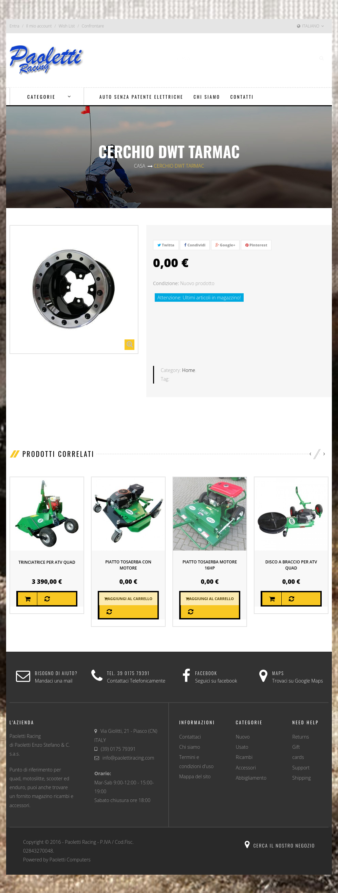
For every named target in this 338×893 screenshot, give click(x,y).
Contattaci (190, 736)
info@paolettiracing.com (128, 757)
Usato (242, 746)
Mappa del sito (195, 776)
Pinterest (256, 244)
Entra (14, 26)
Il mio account (39, 26)
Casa (139, 166)
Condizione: (166, 283)
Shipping (301, 777)
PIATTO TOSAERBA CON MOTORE (128, 564)
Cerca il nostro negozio (280, 844)
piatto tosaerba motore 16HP (210, 564)
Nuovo (243, 736)
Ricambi (244, 756)
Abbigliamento (251, 777)
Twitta (165, 244)
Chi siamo (189, 746)
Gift (296, 746)
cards (298, 756)
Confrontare (93, 26)
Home (188, 369)
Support (300, 767)
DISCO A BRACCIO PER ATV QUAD (291, 564)
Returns (300, 736)
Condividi (194, 244)
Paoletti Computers (70, 859)
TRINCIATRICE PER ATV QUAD (46, 561)
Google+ (225, 244)
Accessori (246, 767)
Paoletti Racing (80, 841)
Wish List (67, 26)
